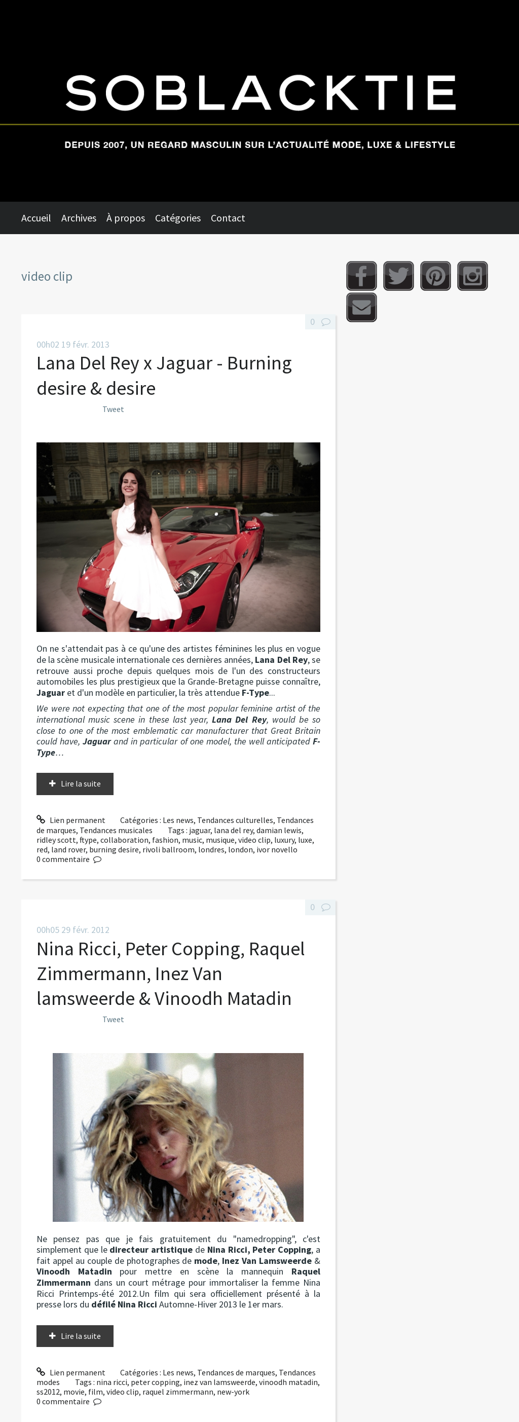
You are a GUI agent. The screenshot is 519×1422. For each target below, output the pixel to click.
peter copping (155, 1382)
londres (211, 849)
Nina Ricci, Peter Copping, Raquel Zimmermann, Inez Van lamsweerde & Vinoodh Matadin (170, 974)
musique (220, 840)
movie (74, 1392)
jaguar (199, 830)
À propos (125, 217)
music (192, 840)
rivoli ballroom (168, 849)
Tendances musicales (116, 830)
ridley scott (56, 840)
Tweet (113, 409)
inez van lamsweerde (219, 1382)
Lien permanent (70, 820)
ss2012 (48, 1392)
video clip (254, 840)
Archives (78, 217)
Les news (178, 820)
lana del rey (233, 830)
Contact (228, 217)
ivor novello (277, 849)
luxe (305, 840)
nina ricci (111, 1382)
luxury (284, 840)
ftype (88, 840)
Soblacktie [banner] (259, 101)
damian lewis (279, 830)
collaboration (124, 840)
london (240, 849)
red (42, 849)
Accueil (36, 217)
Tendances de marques (236, 1372)
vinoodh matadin (288, 1382)
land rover (68, 849)
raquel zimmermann (177, 1392)
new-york (233, 1392)
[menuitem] (41, 218)
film (95, 1392)
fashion (165, 840)
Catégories (178, 217)
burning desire (114, 849)
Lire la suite (81, 783)
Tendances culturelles (235, 820)
